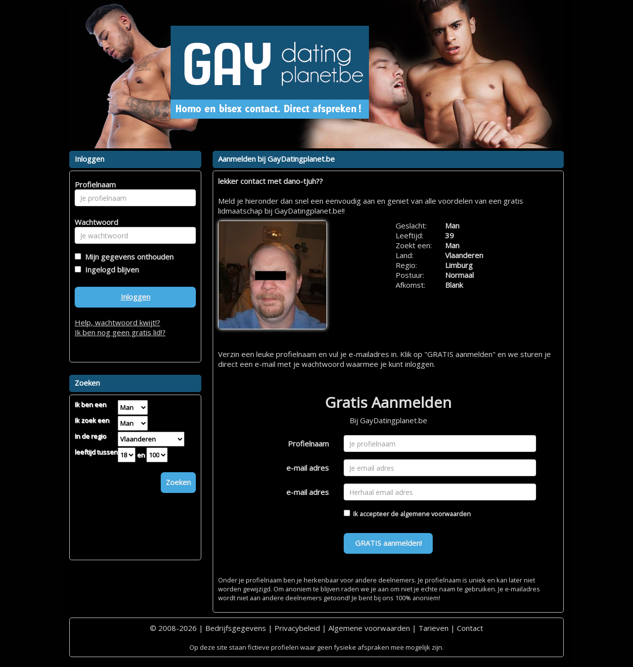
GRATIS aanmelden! (388, 543)
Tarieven (433, 628)
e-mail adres (307, 468)
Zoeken (178, 482)
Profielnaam (308, 443)
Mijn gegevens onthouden (127, 257)
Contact (470, 628)
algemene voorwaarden (435, 513)
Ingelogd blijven (110, 269)
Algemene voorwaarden (369, 628)
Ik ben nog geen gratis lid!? (120, 332)
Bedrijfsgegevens (235, 628)
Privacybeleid (297, 628)
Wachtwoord (94, 222)
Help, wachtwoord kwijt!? (117, 322)
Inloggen (135, 297)
